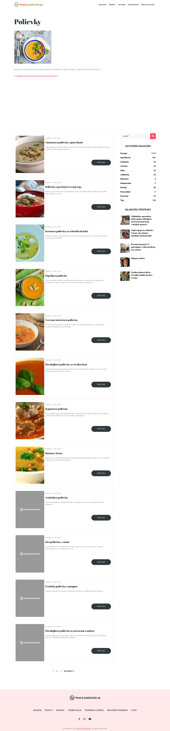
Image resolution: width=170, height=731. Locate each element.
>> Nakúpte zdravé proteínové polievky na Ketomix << (36, 76)
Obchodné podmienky (117, 710)
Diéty (138, 171)
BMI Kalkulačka (148, 4)
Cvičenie (138, 166)
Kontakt (60, 710)
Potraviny (138, 196)
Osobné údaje (74, 710)
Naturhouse (133, 4)
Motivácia (138, 179)
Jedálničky (138, 175)
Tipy (138, 200)
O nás (134, 710)
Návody (138, 188)
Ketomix (121, 4)
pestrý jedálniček (83, 729)
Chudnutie (138, 162)
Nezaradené (138, 192)
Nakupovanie (138, 183)
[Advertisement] (85, 106)
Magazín (102, 4)
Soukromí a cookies (94, 710)
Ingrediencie (138, 158)
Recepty (112, 4)
